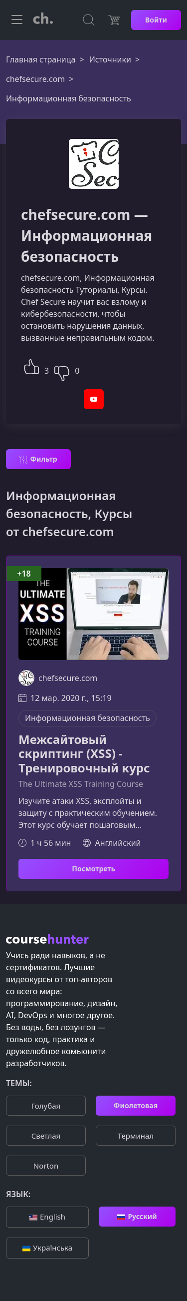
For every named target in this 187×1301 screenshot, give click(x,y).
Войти (156, 19)
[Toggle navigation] (17, 19)
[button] (31, 365)
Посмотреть (93, 868)
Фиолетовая (136, 1105)
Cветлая (45, 1136)
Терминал (136, 1136)
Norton (45, 1166)
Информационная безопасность (87, 717)
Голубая (45, 1106)
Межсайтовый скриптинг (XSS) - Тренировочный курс (84, 753)
